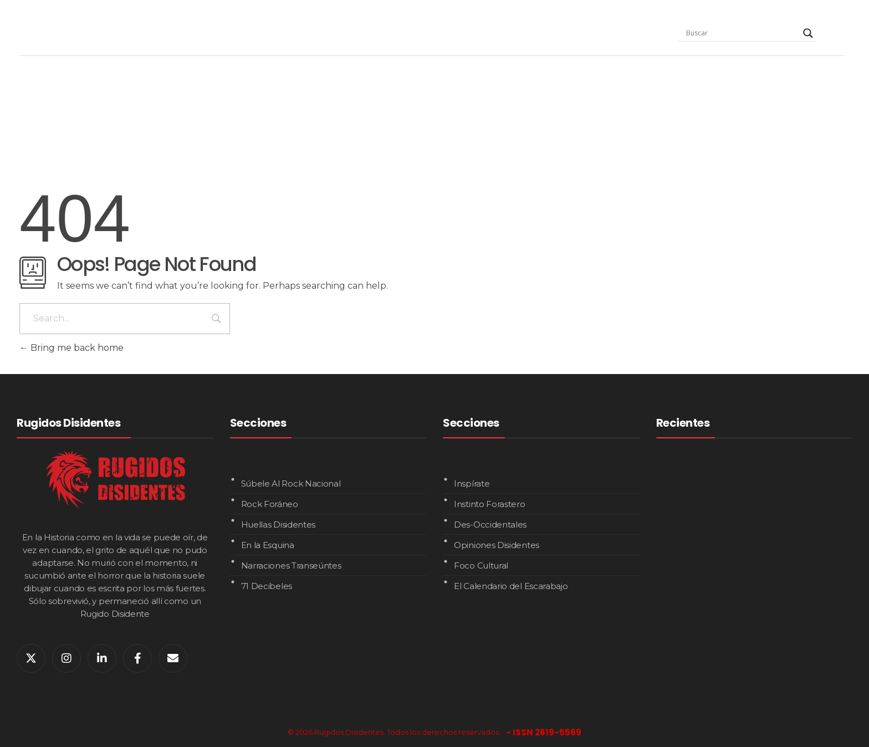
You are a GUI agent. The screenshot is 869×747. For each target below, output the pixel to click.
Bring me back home (71, 347)
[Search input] (742, 33)
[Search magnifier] (808, 33)
